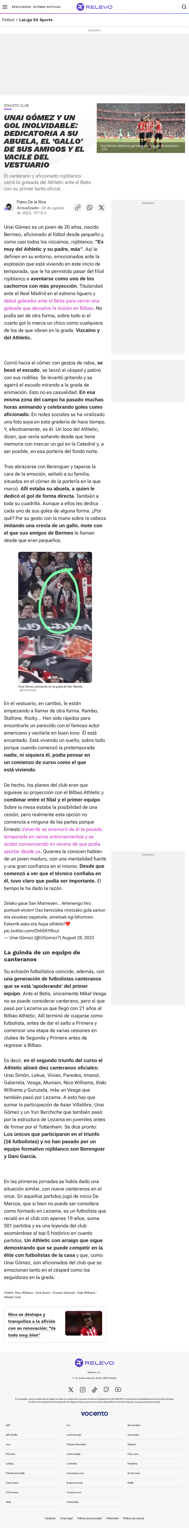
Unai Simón (42, 1292)
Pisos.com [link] (133, 1461)
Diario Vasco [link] (12, 1489)
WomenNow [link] (134, 1432)
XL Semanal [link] (133, 1480)
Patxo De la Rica (31, 202)
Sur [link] (68, 1432)
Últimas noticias (47, 6)
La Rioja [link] (10, 1470)
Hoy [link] (8, 1451)
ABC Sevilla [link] (11, 1441)
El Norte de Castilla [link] (15, 1480)
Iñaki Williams (86, 1292)
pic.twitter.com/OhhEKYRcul (31, 930)
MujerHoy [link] (132, 1470)
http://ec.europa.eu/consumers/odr (143, 1409)
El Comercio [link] (12, 1499)
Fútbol (8, 20)
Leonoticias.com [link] (75, 1480)
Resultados (21, 6)
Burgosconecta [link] (74, 1489)
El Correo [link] (10, 1461)
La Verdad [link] (72, 1470)
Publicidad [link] (112, 1525)
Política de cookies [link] (133, 1525)
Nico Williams (24, 1292)
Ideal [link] (8, 1508)
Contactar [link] (50, 1525)
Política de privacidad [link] (89, 1525)
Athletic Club (12, 1297)
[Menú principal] (5, 7)
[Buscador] (184, 7)
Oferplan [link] (131, 1451)
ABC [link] (8, 1432)
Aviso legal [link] (66, 1525)
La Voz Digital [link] (73, 1461)
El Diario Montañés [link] (76, 1451)
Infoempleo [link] (73, 1508)
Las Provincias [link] (74, 1441)
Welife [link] (130, 1489)
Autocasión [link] (133, 1441)
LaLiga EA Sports (36, 20)
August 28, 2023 (78, 937)
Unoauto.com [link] (74, 1499)
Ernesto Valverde (64, 1292)
